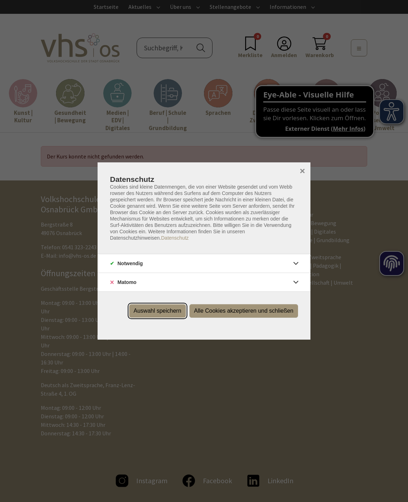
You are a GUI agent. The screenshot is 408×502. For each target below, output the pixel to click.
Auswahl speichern (157, 311)
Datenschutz (175, 238)
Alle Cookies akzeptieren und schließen (243, 311)
